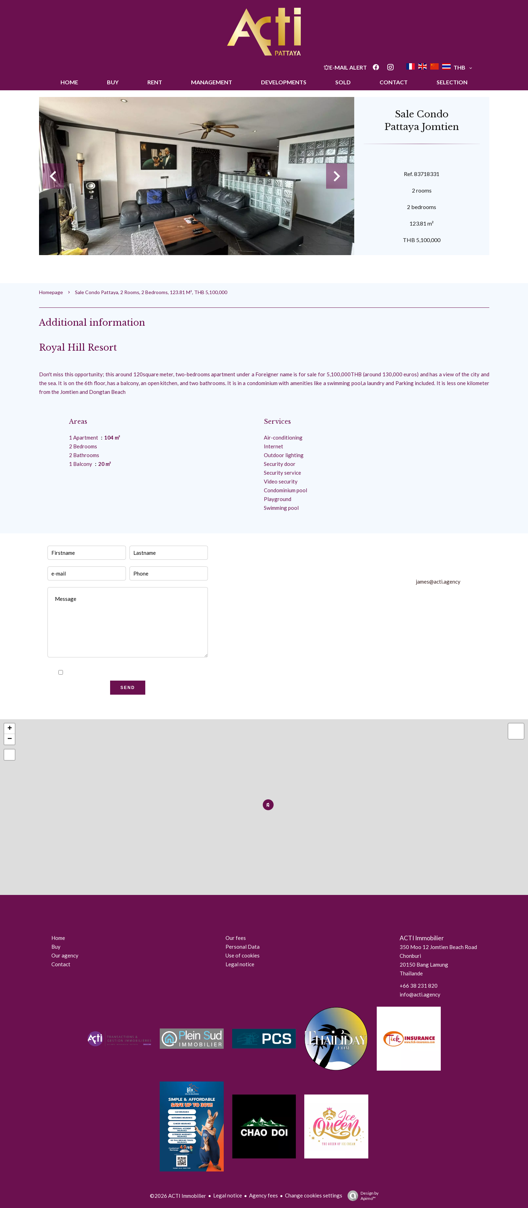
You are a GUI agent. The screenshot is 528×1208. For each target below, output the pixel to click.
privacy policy (145, 672)
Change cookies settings (313, 1195)
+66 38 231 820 (419, 985)
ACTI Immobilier (422, 938)
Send (127, 687)
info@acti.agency (420, 994)
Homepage (51, 292)
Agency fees (263, 1195)
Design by (361, 1195)
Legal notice (227, 1195)
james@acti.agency (438, 581)
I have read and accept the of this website (131, 672)
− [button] (9, 739)
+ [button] (9, 728)
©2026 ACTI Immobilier (178, 1196)
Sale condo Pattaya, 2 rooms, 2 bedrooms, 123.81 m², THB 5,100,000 (151, 292)
